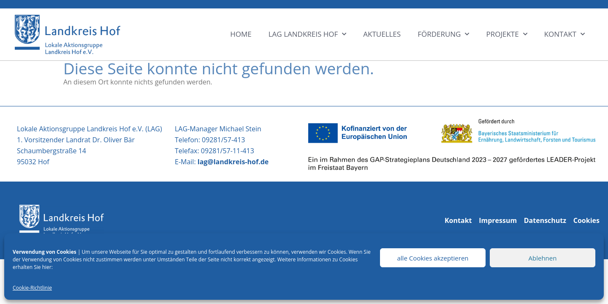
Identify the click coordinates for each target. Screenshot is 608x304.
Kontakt (458, 220)
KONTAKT (564, 34)
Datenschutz (545, 220)
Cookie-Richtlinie (32, 287)
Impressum (498, 220)
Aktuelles (382, 34)
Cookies (586, 220)
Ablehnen (543, 258)
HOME (241, 34)
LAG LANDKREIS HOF (308, 34)
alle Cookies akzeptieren (432, 258)
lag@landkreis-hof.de (233, 161)
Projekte (506, 34)
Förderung (443, 34)
